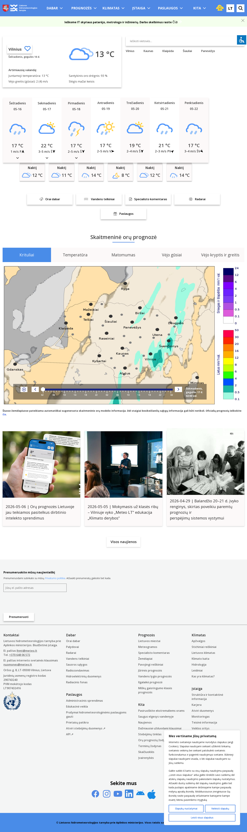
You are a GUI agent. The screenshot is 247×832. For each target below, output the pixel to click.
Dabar (52, 8)
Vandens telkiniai (77, 659)
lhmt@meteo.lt (27, 651)
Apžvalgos (198, 641)
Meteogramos (147, 647)
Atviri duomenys (203, 711)
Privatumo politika (55, 578)
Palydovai (72, 647)
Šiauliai (187, 51)
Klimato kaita (200, 659)
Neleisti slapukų (220, 808)
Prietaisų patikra (77, 722)
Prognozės (81, 8)
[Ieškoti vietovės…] (185, 41)
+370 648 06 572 (19, 655)
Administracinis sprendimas (84, 701)
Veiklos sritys (200, 728)
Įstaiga (138, 8)
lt (230, 8)
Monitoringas (201, 716)
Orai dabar (73, 641)
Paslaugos (168, 8)
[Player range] (107, 389)
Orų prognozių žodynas (154, 740)
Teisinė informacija (204, 722)
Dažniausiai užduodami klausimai (159, 728)
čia (175, 21)
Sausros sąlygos (76, 664)
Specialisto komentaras (154, 653)
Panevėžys (208, 51)
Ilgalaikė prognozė (150, 682)
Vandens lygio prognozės (155, 676)
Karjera (197, 705)
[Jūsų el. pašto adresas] (35, 588)
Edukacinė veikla (77, 706)
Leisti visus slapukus (202, 817)
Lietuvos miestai (149, 641)
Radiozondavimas (77, 670)
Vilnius (15, 49)
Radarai (71, 653)
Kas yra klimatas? (203, 676)
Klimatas (111, 8)
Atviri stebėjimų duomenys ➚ (85, 728)
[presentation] (29, 602)
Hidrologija (199, 664)
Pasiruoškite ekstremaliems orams (161, 711)
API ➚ (69, 734)
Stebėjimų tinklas (150, 734)
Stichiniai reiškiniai (204, 647)
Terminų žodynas (149, 746)
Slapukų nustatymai (186, 808)
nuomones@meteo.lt (17, 664)
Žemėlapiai (145, 659)
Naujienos (145, 722)
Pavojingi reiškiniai (150, 664)
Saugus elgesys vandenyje (156, 716)
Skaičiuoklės (146, 752)
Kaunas (148, 51)
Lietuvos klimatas (203, 653)
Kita (197, 8)
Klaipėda (168, 51)
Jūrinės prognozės (150, 670)
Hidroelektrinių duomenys (83, 676)
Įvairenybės (146, 758)
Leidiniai (197, 670)
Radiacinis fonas (77, 682)
